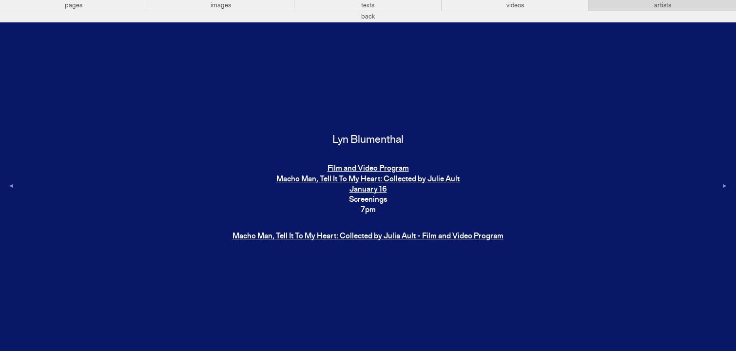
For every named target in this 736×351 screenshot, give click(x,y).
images (221, 5)
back (368, 16)
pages (73, 5)
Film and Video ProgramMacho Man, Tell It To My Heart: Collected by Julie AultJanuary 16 (368, 179)
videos (515, 5)
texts (367, 5)
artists (662, 5)
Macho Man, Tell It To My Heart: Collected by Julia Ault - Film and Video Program (368, 236)
